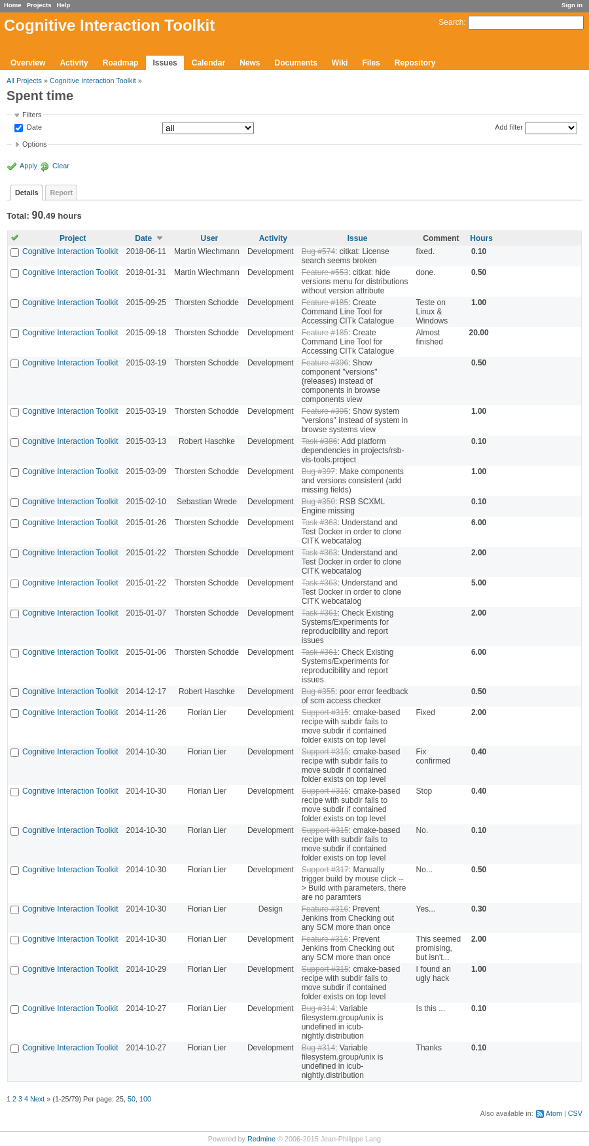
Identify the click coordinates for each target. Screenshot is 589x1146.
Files (371, 62)
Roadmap (121, 62)
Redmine (261, 1139)
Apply (28, 166)
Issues (164, 62)
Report (61, 192)
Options (34, 144)
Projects (39, 5)
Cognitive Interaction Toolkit (93, 80)
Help (64, 5)
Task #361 (320, 613)
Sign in (572, 5)
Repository (415, 62)
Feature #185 (325, 302)
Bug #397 (318, 471)
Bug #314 (318, 1008)
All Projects (24, 80)
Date (33, 128)
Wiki (340, 62)
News (250, 62)
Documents (296, 62)
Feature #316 (325, 909)
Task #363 (320, 522)
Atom (554, 1113)
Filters (31, 115)
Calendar (208, 62)
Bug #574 (318, 251)
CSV (575, 1113)
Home (13, 5)
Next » (40, 1099)
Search (450, 22)
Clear (60, 166)
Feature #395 (325, 411)
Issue (358, 238)
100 (145, 1099)
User (210, 238)
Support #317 (325, 869)
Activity (74, 62)
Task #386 (320, 441)
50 (131, 1099)
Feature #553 (325, 272)
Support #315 (325, 712)
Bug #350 (318, 501)
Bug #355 (318, 691)
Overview (27, 62)
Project (73, 238)
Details (26, 192)
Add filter (509, 127)
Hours (481, 238)
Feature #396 (325, 362)
